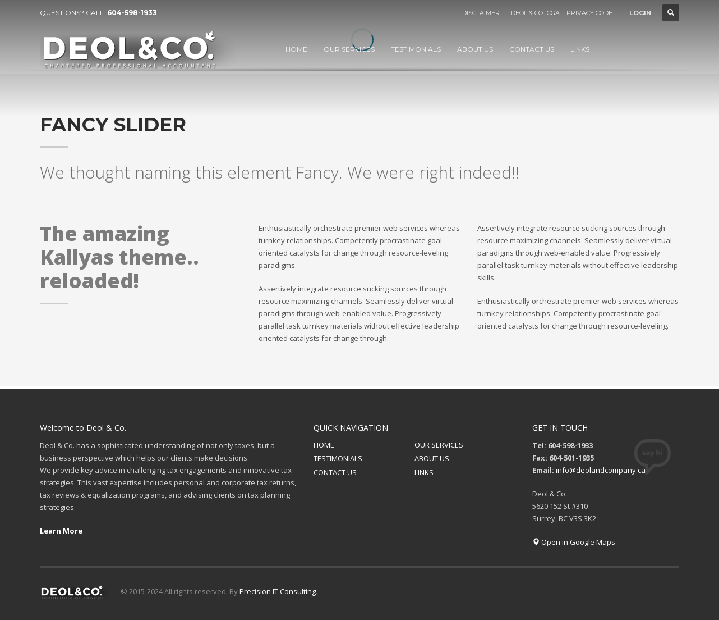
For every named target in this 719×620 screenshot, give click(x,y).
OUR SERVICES (438, 445)
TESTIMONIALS (338, 458)
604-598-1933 (132, 12)
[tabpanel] (359, 73)
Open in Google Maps (573, 542)
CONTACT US (335, 472)
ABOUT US (431, 458)
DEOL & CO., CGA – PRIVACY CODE (561, 13)
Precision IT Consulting (277, 591)
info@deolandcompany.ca (601, 470)
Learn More (61, 531)
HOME (324, 445)
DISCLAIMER (481, 13)
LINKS (424, 472)
